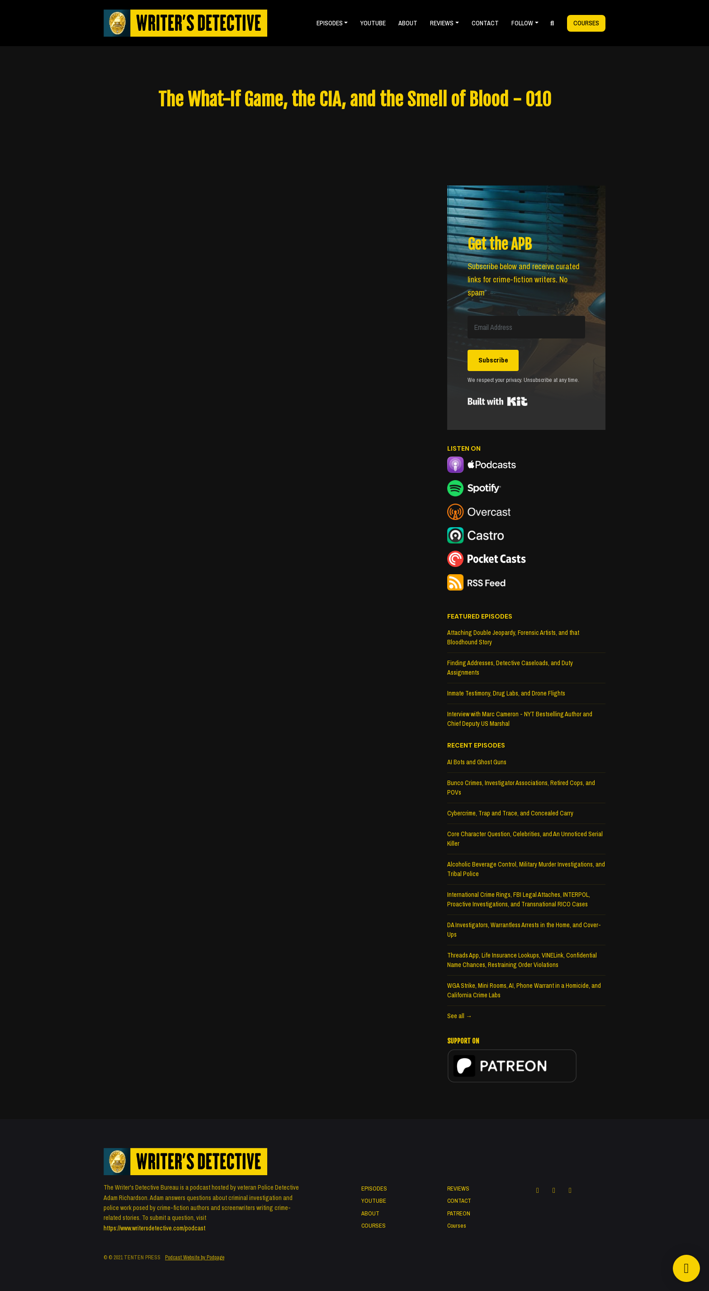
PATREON (458, 1213)
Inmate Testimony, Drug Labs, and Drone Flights (506, 693)
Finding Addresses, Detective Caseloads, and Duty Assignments (510, 667)
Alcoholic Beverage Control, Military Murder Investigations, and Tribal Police (526, 869)
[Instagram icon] (553, 1190)
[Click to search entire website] (552, 23)
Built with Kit (498, 401)
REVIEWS (442, 23)
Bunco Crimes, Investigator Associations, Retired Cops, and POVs (521, 787)
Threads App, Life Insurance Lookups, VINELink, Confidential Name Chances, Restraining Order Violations (522, 960)
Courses (586, 23)
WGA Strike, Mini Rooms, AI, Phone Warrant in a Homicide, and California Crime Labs (524, 990)
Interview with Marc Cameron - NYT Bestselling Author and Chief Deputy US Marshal (519, 719)
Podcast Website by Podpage (194, 1257)
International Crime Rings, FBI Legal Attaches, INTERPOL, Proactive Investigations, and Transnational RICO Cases (518, 899)
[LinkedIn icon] (570, 1190)
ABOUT (407, 23)
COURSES (373, 1225)
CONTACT (485, 23)
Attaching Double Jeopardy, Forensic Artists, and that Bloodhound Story (513, 637)
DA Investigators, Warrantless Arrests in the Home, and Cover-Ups (524, 929)
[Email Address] (526, 327)
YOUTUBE (373, 23)
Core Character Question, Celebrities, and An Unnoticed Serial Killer (525, 839)
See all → (459, 1016)
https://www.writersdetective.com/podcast (154, 1228)
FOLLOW (522, 23)
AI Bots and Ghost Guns (476, 762)
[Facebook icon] (537, 1190)
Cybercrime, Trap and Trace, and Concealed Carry (510, 813)
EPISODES (330, 23)
